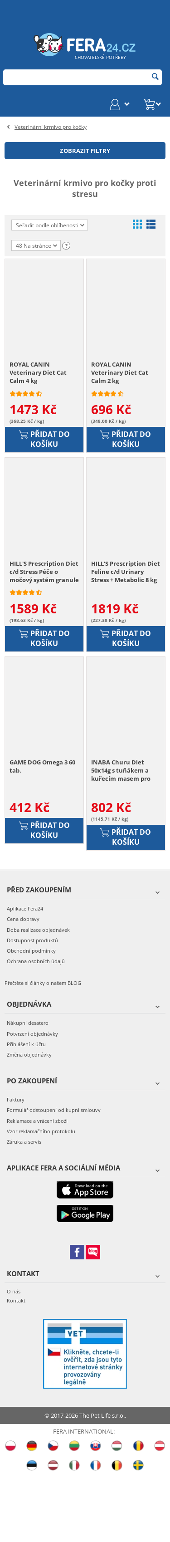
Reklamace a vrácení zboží (37, 1187)
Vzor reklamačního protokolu (41, 1197)
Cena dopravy (23, 986)
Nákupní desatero (28, 1090)
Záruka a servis (24, 1208)
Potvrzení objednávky (32, 1100)
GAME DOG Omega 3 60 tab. (42, 833)
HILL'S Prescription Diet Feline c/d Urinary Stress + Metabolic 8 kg (125, 616)
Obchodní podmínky (31, 1017)
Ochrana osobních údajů (36, 1027)
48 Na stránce (36, 246)
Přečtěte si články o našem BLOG (43, 1050)
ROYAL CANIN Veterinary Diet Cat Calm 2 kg (119, 395)
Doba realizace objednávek (38, 996)
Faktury (15, 1166)
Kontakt (16, 1367)
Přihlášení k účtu (26, 1110)
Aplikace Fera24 (25, 975)
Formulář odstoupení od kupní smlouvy (54, 1177)
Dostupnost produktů (32, 1007)
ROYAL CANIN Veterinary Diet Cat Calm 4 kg (38, 395)
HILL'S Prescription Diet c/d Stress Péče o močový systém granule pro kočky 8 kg (44, 616)
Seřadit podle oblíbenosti (50, 225)
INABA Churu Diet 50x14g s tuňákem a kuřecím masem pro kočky (121, 837)
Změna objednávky (29, 1121)
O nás (13, 1358)
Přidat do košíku (44, 462)
